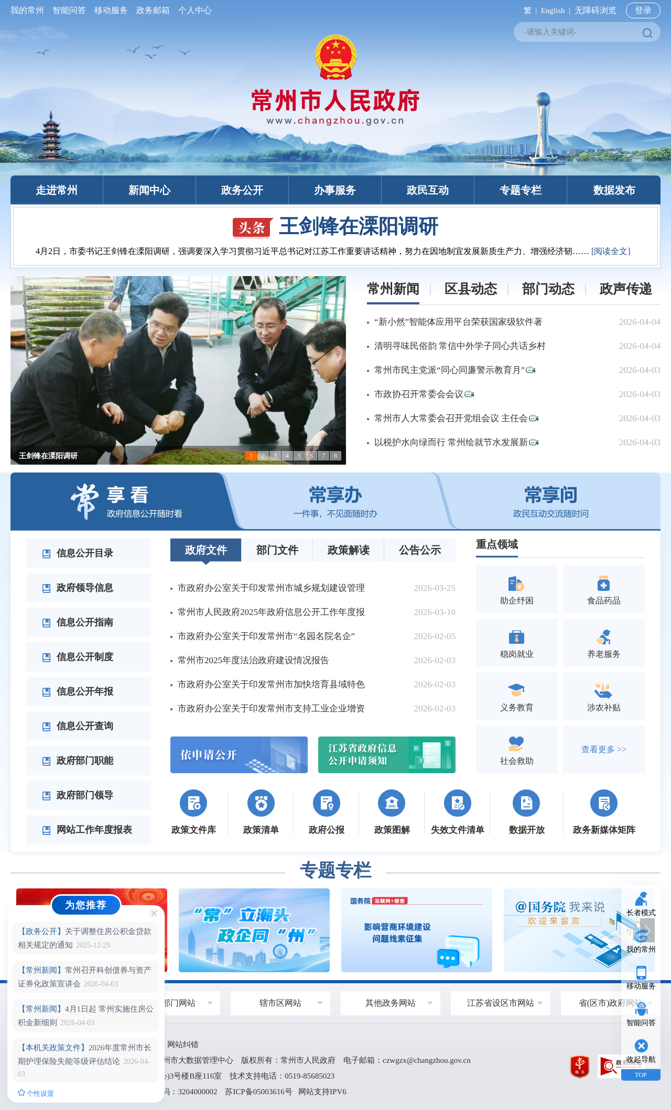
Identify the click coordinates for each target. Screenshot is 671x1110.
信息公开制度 (77, 657)
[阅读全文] (611, 251)
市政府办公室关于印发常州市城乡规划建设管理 (271, 588)
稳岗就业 (517, 642)
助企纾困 (517, 589)
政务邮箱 (153, 10)
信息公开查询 (77, 726)
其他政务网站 (390, 1002)
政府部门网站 (170, 1002)
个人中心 (193, 10)
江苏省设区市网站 (500, 1002)
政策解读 (349, 550)
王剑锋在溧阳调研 (335, 226)
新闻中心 (149, 190)
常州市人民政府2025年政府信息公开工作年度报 (271, 612)
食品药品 (604, 589)
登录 (643, 10)
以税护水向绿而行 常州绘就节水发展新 (456, 442)
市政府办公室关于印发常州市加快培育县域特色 (271, 684)
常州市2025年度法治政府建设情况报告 (253, 660)
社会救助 (517, 749)
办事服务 (335, 190)
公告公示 (420, 550)
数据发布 (614, 190)
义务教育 (517, 696)
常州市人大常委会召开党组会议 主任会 (456, 418)
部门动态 (548, 289)
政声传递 (626, 289)
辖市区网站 (280, 1002)
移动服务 (111, 10)
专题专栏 (521, 190)
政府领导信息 (77, 588)
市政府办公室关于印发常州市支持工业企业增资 (271, 708)
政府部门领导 (77, 795)
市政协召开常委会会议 (424, 394)
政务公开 (242, 190)
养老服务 (604, 642)
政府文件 (206, 550)
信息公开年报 (77, 691)
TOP (640, 1075)
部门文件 (277, 550)
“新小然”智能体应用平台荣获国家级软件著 (458, 322)
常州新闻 (393, 289)
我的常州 (29, 10)
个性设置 (36, 1093)
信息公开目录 (77, 553)
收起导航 (641, 1059)
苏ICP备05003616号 (258, 1091)
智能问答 (69, 10)
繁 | (528, 10)
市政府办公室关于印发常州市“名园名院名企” (266, 636)
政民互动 (428, 190)
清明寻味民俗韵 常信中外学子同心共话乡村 (460, 346)
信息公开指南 (77, 622)
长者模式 (641, 913)
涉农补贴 (604, 696)
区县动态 (471, 289)
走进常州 (57, 190)
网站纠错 (183, 1044)
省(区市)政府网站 (611, 1002)
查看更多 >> (603, 749)
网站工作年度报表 (87, 830)
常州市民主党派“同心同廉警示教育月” (454, 370)
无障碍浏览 (595, 10)
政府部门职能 (77, 760)
